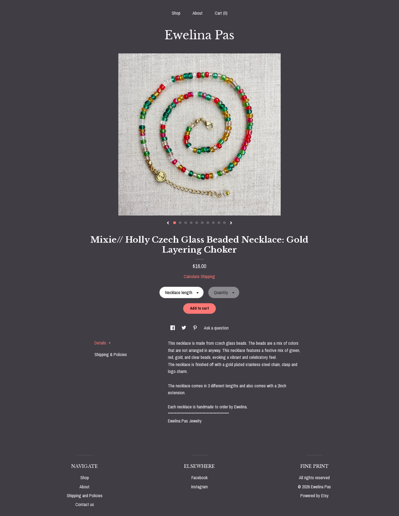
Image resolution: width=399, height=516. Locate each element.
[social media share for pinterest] (195, 328)
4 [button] (191, 222)
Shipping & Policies (110, 354)
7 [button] (207, 222)
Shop (176, 13)
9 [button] (219, 222)
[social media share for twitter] (184, 328)
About (198, 13)
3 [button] (185, 222)
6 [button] (202, 222)
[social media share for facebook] (173, 328)
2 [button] (180, 222)
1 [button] (174, 222)
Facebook (199, 477)
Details (102, 343)
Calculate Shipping (199, 276)
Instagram (199, 487)
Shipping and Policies (85, 495)
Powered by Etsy (314, 495)
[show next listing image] (231, 223)
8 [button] (213, 222)
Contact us (84, 504)
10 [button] (224, 222)
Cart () (221, 13)
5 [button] (196, 222)
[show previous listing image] (168, 223)
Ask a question (216, 328)
